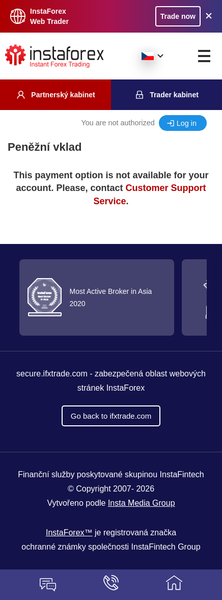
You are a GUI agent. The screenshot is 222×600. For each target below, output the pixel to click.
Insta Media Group (141, 503)
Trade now (178, 16)
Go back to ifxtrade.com (111, 416)
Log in (187, 123)
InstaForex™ (69, 532)
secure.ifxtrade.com (53, 373)
